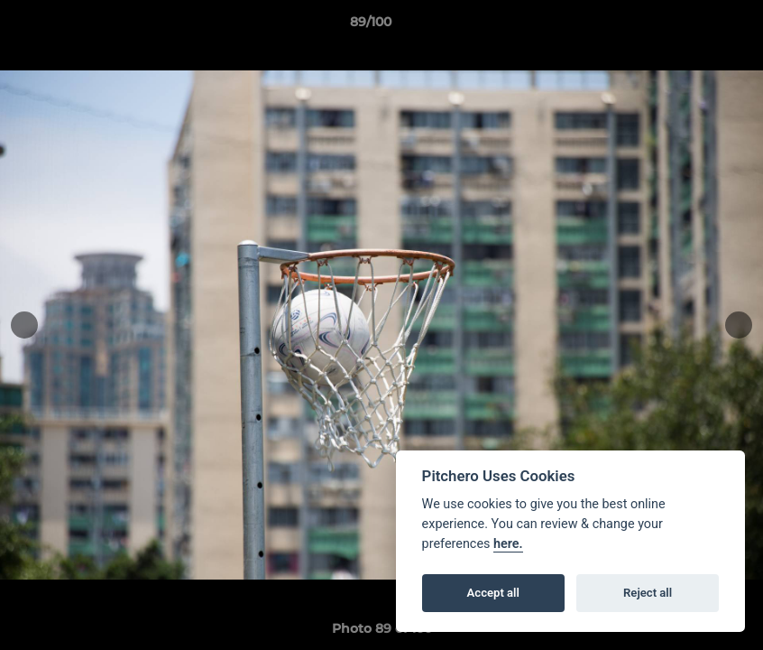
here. (508, 544)
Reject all (647, 592)
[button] (687, 26)
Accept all (493, 592)
